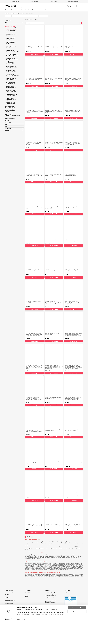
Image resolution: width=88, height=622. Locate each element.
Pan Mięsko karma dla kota (11, 94)
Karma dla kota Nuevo (10, 103)
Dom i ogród (35, 9)
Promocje (42, 9)
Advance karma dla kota (11, 92)
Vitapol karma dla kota (10, 42)
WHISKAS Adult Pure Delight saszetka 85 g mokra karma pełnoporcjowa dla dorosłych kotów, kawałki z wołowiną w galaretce (34, 367)
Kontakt (64, 6)
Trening (7, 111)
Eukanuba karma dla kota (11, 33)
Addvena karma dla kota (11, 99)
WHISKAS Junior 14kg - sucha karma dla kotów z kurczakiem (73, 47)
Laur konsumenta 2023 (9, 592)
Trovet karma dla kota (10, 95)
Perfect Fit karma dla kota (11, 39)
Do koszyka (34, 54)
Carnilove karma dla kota (11, 45)
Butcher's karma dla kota (11, 69)
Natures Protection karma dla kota (13, 51)
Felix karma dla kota (10, 62)
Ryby (29, 9)
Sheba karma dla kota (10, 58)
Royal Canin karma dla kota (11, 27)
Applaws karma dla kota (11, 65)
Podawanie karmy (9, 116)
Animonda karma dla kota (11, 66)
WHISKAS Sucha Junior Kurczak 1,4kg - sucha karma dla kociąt (53, 398)
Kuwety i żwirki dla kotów (10, 112)
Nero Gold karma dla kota (11, 57)
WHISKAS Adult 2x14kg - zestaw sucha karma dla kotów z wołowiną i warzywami (34, 175)
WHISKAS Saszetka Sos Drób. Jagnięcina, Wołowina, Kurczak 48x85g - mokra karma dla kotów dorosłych (73, 494)
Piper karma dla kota (10, 84)
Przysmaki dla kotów (9, 106)
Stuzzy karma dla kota (10, 61)
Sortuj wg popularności (31, 23)
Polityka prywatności (8, 605)
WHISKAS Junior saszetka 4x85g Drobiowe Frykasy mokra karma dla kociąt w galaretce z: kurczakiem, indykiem (54, 270)
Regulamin (7, 597)
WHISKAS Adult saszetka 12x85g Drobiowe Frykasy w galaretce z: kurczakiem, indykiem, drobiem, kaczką (34, 430)
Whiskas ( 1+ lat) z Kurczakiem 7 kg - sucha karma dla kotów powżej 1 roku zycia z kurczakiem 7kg (72, 143)
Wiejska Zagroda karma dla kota (12, 75)
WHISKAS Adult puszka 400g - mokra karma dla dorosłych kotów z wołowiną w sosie (34, 207)
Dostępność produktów (9, 603)
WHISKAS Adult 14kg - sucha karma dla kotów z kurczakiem (53, 79)
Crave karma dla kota (10, 82)
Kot (9, 9)
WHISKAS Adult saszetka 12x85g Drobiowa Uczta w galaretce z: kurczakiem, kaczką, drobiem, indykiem (34, 398)
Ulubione (26, 596)
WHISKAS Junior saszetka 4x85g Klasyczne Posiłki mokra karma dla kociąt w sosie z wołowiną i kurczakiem (34, 270)
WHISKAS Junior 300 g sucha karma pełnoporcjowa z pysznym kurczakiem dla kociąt (34, 462)
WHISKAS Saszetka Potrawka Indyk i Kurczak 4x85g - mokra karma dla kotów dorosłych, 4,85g (34, 302)
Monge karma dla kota (10, 74)
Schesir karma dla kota (10, 63)
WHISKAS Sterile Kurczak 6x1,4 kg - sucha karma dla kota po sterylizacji (52, 525)
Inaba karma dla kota (10, 100)
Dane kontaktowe (8, 595)
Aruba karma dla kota (10, 96)
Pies (6, 9)
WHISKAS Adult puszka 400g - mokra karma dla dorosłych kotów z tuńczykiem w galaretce (34, 111)
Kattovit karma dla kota (11, 91)
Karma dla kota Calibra (10, 102)
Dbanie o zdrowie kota (10, 107)
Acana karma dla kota (10, 73)
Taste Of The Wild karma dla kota (13, 55)
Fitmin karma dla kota (10, 35)
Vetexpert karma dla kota (11, 87)
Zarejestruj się (27, 592)
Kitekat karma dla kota (10, 50)
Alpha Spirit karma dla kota (11, 67)
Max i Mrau (7, 594)
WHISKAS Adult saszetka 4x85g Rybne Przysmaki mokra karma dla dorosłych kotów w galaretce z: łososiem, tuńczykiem (73, 271)
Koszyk (26, 595)
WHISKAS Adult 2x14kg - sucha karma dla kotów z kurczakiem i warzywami (54, 143)
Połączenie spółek (9, 607)
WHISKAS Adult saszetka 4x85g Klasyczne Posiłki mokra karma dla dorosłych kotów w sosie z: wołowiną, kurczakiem (73, 303)
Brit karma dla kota (10, 31)
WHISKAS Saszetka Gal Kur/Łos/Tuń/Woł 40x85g (71, 206)
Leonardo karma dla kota (11, 78)
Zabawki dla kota (8, 114)
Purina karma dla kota (10, 41)
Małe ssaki (13, 9)
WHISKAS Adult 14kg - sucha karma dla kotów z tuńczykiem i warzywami (34, 79)
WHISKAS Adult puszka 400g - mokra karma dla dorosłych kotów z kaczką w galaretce (73, 79)
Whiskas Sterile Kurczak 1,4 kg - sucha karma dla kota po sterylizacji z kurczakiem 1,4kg (53, 207)
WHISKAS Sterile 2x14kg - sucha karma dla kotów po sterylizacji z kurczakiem (73, 111)
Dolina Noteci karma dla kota (12, 59)
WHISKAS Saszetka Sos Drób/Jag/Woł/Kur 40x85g (70, 175)
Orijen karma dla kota (10, 76)
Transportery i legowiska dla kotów (12, 115)
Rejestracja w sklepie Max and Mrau (11, 598)
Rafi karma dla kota (10, 86)
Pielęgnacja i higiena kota (10, 110)
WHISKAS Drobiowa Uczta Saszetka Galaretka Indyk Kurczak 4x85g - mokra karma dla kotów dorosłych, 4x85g (34, 334)
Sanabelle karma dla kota (11, 37)
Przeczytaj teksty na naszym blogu (12, 608)
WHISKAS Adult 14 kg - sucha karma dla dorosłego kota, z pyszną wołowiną (34, 47)
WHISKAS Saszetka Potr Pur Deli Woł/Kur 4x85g (52, 334)
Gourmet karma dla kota (11, 70)
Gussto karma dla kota (10, 79)
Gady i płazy (20, 9)
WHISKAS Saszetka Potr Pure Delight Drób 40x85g (33, 238)
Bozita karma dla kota (10, 88)
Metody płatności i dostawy (10, 600)
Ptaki (26, 9)
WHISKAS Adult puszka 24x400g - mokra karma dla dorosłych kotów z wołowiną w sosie (53, 494)
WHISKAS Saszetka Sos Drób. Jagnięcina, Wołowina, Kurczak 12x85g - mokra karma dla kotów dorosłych (53, 302)
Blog (46, 9)
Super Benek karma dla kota (12, 80)
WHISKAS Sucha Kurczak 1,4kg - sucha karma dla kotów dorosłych (73, 430)
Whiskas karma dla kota (11, 29)
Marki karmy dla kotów (10, 26)
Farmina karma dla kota (11, 46)
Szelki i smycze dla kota (10, 118)
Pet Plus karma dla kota (11, 54)
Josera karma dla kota (10, 30)
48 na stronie (40, 23)
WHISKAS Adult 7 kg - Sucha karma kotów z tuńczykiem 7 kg (52, 238)
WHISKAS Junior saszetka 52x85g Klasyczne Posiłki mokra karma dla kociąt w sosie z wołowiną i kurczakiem (73, 462)
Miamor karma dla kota (10, 98)
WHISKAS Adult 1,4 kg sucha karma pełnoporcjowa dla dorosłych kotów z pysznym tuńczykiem (33, 494)
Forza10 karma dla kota (11, 71)
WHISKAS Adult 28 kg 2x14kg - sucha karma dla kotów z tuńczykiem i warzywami (33, 143)
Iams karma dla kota (10, 38)
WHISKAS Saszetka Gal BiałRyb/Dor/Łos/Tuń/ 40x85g (53, 175)
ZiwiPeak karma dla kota (11, 90)
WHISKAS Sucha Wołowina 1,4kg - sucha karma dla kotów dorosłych (53, 461)
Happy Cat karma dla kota (11, 47)
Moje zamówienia (28, 593)
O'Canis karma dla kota (10, 53)
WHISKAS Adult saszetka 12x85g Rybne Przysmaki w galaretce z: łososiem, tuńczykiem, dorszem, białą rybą (73, 398)
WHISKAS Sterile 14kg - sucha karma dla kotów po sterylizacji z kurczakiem (53, 47)
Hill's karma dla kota (10, 49)
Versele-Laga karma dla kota (12, 43)
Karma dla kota (8, 105)
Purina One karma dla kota (11, 34)
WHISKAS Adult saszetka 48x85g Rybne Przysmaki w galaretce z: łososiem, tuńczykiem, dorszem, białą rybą (73, 525)
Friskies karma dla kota (10, 83)
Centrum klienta (67, 593)
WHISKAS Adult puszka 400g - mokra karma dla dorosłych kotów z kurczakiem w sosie (53, 111)
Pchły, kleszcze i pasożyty (10, 108)
